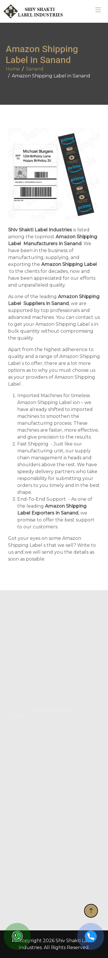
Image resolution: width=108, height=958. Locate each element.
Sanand (34, 69)
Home (13, 69)
